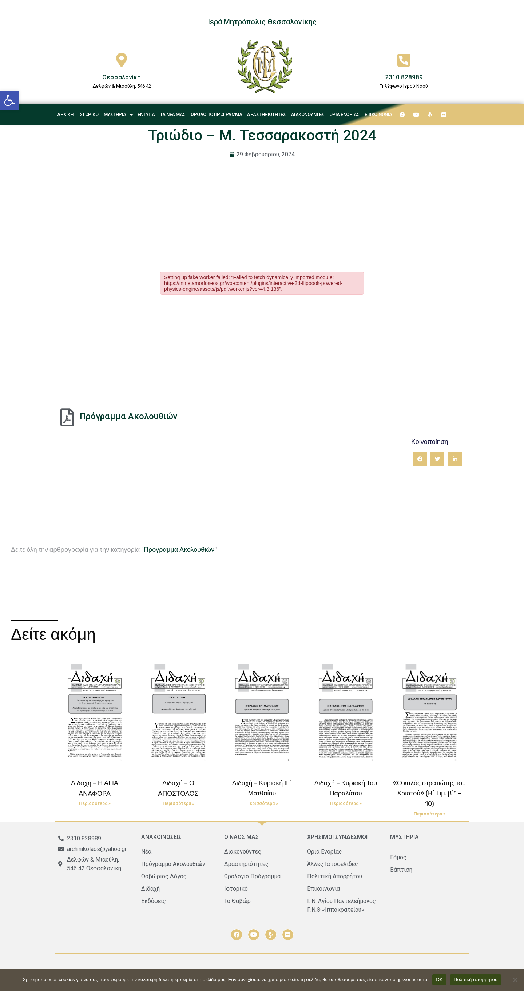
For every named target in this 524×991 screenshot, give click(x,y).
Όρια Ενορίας (344, 114)
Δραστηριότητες (266, 114)
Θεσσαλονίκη (121, 77)
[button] (9, 100)
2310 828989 (404, 77)
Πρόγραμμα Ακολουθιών (129, 416)
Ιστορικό (88, 114)
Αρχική (65, 114)
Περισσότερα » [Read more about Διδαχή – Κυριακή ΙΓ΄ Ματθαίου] (262, 803)
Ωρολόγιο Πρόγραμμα (216, 114)
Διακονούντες (307, 114)
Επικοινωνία (378, 114)
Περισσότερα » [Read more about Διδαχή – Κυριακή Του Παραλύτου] (346, 803)
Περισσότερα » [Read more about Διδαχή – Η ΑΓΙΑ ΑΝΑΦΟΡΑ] (95, 803)
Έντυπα (146, 114)
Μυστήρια (118, 115)
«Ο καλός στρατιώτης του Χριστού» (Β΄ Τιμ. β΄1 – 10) (429, 793)
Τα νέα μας (173, 114)
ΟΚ (439, 979)
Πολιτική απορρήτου (475, 979)
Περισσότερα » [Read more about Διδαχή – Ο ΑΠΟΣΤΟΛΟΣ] (178, 803)
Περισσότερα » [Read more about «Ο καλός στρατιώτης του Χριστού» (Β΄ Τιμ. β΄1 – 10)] (429, 814)
